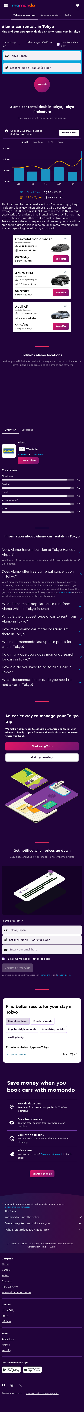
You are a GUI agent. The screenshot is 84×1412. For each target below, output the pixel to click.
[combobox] (12, 44)
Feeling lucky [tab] (16, 1037)
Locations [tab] (27, 430)
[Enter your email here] (45, 949)
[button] (6, 5)
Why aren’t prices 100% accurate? (43, 1230)
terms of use (47, 975)
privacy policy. (64, 975)
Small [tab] (24, 142)
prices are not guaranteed (18, 1207)
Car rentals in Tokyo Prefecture (58, 1244)
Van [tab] (61, 142)
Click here (65, 592)
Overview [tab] (10, 430)
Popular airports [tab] (42, 1021)
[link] (61, 258)
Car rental (11, 1244)
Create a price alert (51, 1154)
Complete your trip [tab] (53, 1029)
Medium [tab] (38, 142)
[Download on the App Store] (32, 1369)
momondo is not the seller (43, 1217)
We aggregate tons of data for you (43, 1223)
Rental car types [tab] (17, 1021)
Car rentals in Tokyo (36, 1247)
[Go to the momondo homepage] (23, 5)
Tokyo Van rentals (16, 1054)
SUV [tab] (50, 142)
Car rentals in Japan (30, 1244)
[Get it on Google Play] (11, 1369)
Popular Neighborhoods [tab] (22, 1029)
